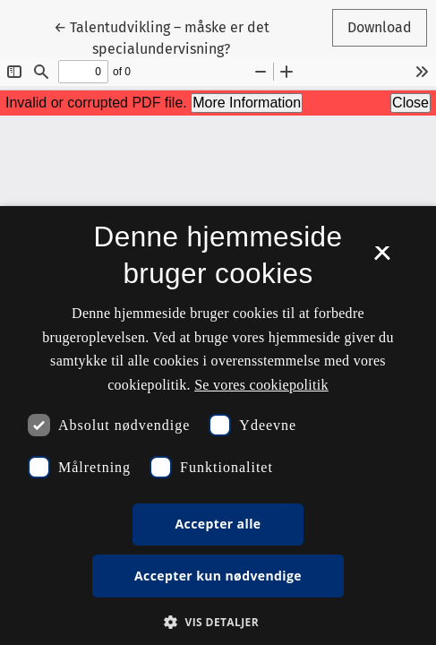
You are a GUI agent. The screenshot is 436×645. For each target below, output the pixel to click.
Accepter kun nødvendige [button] (218, 575)
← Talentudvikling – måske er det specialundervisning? (161, 36)
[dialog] (218, 425)
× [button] (382, 258)
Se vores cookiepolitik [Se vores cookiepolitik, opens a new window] (261, 384)
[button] (218, 621)
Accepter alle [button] (218, 523)
